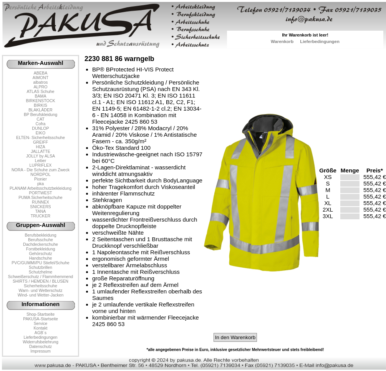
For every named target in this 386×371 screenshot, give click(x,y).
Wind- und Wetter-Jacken (41, 295)
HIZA (40, 146)
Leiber (40, 160)
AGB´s (40, 332)
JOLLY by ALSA (40, 156)
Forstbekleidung (40, 249)
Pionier (40, 179)
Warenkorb (282, 41)
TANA (40, 211)
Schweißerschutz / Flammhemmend (40, 276)
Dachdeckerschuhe (40, 244)
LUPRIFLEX (41, 165)
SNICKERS (40, 206)
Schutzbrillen (40, 267)
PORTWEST (40, 192)
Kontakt (40, 328)
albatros (40, 82)
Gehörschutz (40, 253)
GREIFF (40, 142)
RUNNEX (40, 202)
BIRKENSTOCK (40, 100)
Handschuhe (40, 258)
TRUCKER (40, 216)
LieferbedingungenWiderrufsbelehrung (40, 339)
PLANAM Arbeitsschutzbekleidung (40, 188)
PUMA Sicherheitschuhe (40, 197)
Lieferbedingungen (320, 41)
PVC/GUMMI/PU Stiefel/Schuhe (41, 262)
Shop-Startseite (41, 314)
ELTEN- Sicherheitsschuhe (40, 137)
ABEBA (40, 73)
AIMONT (40, 77)
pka (40, 183)
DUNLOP (40, 128)
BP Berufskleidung (40, 114)
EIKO (40, 133)
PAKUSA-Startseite (40, 318)
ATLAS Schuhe (41, 91)
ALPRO (40, 86)
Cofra (41, 123)
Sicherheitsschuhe (40, 285)
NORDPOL (40, 174)
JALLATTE (40, 151)
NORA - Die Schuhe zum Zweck (41, 169)
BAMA (40, 96)
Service (40, 323)
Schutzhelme (40, 272)
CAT (40, 119)
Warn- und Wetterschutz (41, 290)
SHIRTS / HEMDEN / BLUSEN (40, 281)
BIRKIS (40, 105)
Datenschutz (40, 346)
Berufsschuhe (40, 239)
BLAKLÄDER (40, 110)
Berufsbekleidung (40, 235)
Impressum (40, 351)
